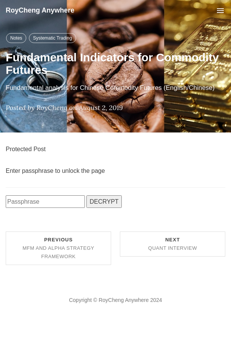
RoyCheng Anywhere (40, 10)
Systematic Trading (52, 38)
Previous (58, 248)
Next (172, 244)
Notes (16, 38)
